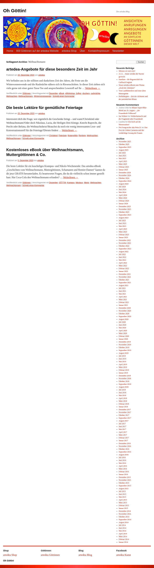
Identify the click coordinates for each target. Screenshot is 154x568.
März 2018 (123, 401)
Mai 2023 (122, 226)
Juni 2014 (122, 528)
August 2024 (124, 184)
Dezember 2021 (125, 274)
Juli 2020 (122, 322)
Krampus (70, 182)
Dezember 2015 (125, 477)
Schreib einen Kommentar (63, 96)
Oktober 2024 (124, 178)
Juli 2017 (122, 424)
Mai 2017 (122, 429)
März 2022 (123, 266)
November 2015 (125, 480)
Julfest (78, 93)
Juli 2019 (122, 356)
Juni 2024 (122, 189)
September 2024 (125, 181)
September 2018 (125, 384)
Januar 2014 (123, 542)
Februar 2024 (124, 201)
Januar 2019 (123, 373)
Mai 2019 (122, 361)
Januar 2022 (123, 271)
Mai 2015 (122, 497)
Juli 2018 (122, 390)
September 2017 (125, 418)
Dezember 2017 (125, 409)
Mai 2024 (122, 192)
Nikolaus (79, 182)
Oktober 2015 (124, 483)
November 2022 (125, 243)
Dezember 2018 (125, 376)
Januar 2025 (123, 170)
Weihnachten (11, 96)
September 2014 (125, 519)
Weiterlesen (92, 88)
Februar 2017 (124, 438)
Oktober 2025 (124, 144)
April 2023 (123, 229)
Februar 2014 (124, 539)
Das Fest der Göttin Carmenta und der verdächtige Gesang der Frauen (133, 130)
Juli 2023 (122, 220)
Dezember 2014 (125, 511)
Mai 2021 (122, 294)
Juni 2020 (122, 325)
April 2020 (123, 330)
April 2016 (123, 466)
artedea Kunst (123, 554)
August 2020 (124, 319)
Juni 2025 (122, 156)
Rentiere (82, 135)
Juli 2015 (122, 491)
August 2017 (124, 421)
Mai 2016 (122, 463)
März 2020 (123, 333)
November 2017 (125, 412)
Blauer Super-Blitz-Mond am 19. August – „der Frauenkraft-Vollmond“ (133, 110)
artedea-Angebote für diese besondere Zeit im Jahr (51, 69)
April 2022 (123, 263)
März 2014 (123, 536)
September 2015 (125, 486)
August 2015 (124, 488)
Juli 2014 (122, 525)
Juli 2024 (122, 187)
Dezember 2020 (125, 308)
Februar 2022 (124, 268)
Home (10, 51)
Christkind (53, 135)
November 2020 (125, 311)
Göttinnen (26, 93)
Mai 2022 (122, 260)
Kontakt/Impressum (98, 51)
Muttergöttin (73, 135)
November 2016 (125, 446)
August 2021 (124, 285)
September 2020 (125, 316)
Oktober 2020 (124, 314)
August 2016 (124, 455)
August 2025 (124, 150)
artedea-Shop (69, 51)
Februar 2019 (124, 370)
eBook (61, 93)
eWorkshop (70, 93)
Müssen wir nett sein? (127, 71)
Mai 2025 (122, 158)
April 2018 (123, 398)
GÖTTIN (62, 182)
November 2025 (125, 141)
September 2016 (125, 452)
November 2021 (125, 277)
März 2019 (123, 367)
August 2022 (124, 251)
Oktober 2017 (124, 415)
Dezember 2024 (125, 172)
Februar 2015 (124, 505)
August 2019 (124, 353)
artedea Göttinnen (50, 554)
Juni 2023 (122, 223)
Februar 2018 (124, 404)
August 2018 (124, 387)
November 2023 (125, 209)
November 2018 (125, 378)
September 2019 (125, 350)
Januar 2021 (123, 305)
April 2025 (123, 161)
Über (82, 51)
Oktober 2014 (124, 517)
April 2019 (123, 364)
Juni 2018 (122, 393)
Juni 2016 (122, 460)
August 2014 (124, 522)
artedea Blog (85, 554)
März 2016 (123, 469)
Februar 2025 (124, 167)
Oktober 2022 (124, 246)
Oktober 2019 (124, 347)
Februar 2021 (124, 302)
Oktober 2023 (124, 212)
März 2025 (123, 164)
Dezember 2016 (125, 443)
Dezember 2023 (125, 206)
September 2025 (125, 147)
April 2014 (123, 534)
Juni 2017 (122, 426)
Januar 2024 (123, 203)
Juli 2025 (122, 153)
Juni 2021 (122, 291)
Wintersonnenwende (42, 96)
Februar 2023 (124, 235)
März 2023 (123, 232)
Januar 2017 (123, 440)
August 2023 (124, 218)
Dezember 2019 (125, 342)
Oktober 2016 (124, 449)
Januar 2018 (123, 407)
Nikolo (86, 182)
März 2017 (123, 435)
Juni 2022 (122, 257)
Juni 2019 (122, 359)
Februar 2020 (124, 336)
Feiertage (63, 135)
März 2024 (123, 198)
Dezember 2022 (125, 240)
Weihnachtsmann (25, 96)
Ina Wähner (123, 116)
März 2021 (123, 299)
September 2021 (125, 282)
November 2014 (125, 514)
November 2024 (125, 175)
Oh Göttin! (14, 10)
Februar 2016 (124, 472)
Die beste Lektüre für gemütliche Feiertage (44, 107)
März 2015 (123, 503)
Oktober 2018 (124, 381)
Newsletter (118, 51)
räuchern (86, 93)
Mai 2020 (122, 328)
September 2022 (125, 249)
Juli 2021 (122, 288)
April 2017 (123, 432)
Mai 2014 (122, 531)
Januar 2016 (123, 474)
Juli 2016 (122, 457)
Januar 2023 (123, 237)
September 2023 (125, 215)
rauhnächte (95, 93)
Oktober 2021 (124, 280)
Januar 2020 (123, 339)
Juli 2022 (122, 254)
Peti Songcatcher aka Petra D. (130, 127)
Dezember (53, 93)
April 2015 (123, 500)
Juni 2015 (122, 494)
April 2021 (123, 297)
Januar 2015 (123, 508)
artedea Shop (10, 554)
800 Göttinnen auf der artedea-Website (37, 51)
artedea (41, 75)
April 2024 (123, 195)
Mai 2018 (122, 395)
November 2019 (125, 345)
